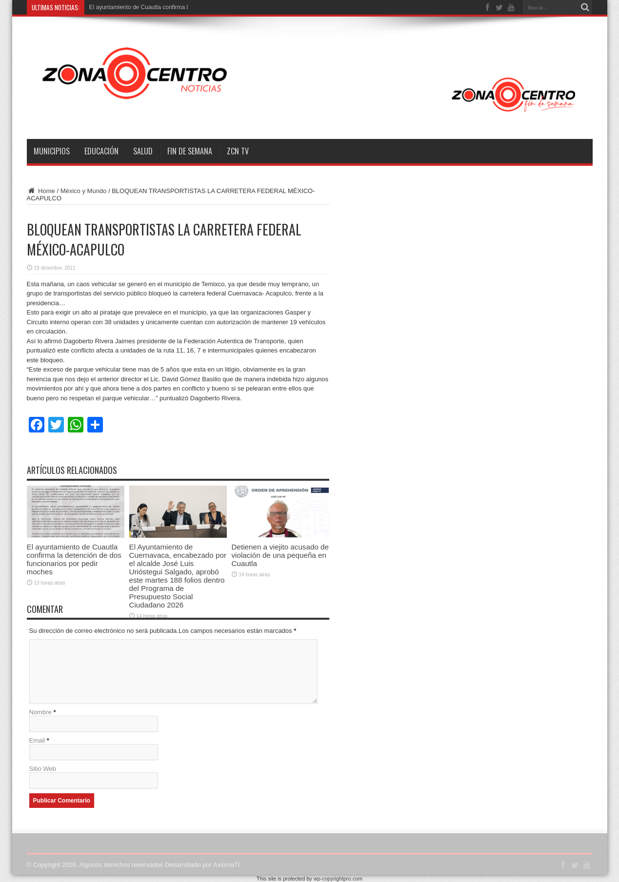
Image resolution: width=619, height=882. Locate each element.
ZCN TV (238, 151)
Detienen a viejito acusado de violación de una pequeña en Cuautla (280, 555)
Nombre (40, 712)
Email (37, 740)
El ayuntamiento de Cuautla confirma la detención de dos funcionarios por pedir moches (74, 559)
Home (41, 191)
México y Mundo (83, 191)
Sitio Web (42, 768)
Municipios (52, 151)
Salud (143, 151)
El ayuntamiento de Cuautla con (130, 7)
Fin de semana (189, 151)
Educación (101, 151)
